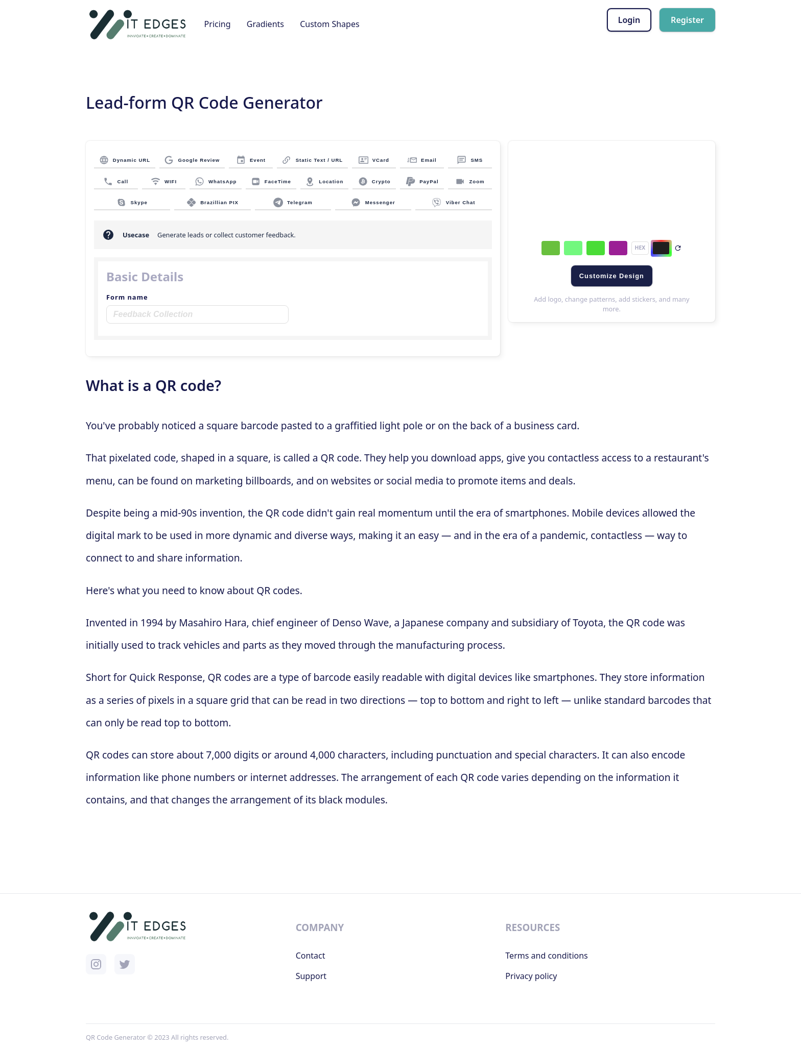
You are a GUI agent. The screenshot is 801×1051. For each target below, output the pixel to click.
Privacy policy (531, 976)
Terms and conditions (546, 955)
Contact (310, 955)
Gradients (265, 24)
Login (629, 20)
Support (311, 976)
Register (687, 20)
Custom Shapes (329, 24)
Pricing (217, 24)
